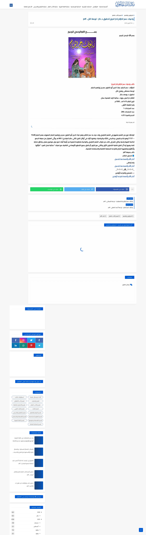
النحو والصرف (35, 108)
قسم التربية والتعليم (35, 120)
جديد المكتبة (89, 2)
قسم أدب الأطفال (19, 108)
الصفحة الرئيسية (97, 2)
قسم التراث (35, 116)
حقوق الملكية (81, 2)
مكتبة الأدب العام (53, 6)
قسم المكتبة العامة (35, 132)
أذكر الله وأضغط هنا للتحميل (124, 163)
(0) (50, 24)
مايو (37, 244)
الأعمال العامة (28, 6)
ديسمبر (36, 230)
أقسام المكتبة (103, 6)
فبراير (37, 255)
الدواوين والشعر (128, 16)
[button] (115, 193)
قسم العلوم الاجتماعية (35, 124)
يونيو (37, 241)
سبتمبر (37, 276)
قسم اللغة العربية (19, 128)
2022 (38, 337)
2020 (38, 405)
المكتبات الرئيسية (86, 6)
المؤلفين (95, 6)
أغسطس (36, 234)
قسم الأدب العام (117, 16)
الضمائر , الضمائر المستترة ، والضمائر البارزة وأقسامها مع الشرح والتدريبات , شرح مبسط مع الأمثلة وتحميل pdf (22, 160)
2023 (38, 309)
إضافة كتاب (54, 2)
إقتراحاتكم (68, 2)
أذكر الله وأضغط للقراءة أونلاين (123, 180)
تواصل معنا (61, 2)
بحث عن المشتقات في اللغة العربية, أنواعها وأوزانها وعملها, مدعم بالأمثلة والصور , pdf (22, 148)
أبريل (37, 248)
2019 (38, 451)
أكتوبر (37, 273)
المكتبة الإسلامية (76, 6)
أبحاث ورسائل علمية (35, 105)
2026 (38, 220)
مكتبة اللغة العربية (64, 6)
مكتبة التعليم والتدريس (40, 6)
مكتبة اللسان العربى (111, 532)
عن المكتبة (74, 2)
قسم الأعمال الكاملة (19, 112)
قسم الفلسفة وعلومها (35, 128)
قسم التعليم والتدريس (19, 120)
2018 (38, 497)
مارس (37, 252)
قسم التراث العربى (19, 116)
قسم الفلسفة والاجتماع (19, 124)
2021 (38, 365)
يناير (38, 223)
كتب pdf (103, 214)
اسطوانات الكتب (19, 105)
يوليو (37, 237)
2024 (38, 262)
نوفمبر (37, 269)
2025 (38, 227)
